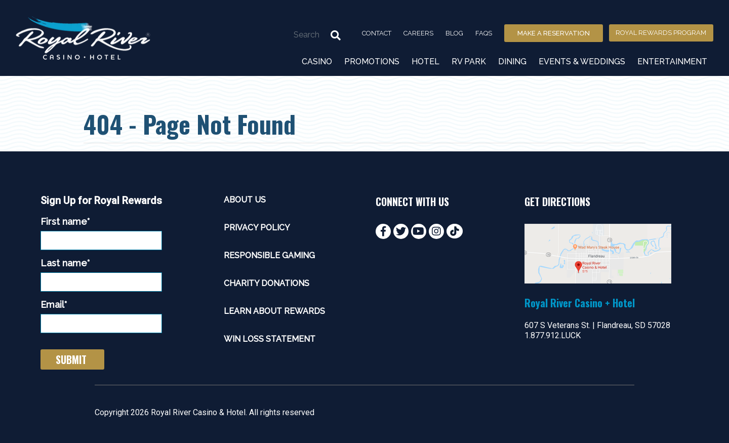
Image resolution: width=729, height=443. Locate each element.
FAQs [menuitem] (483, 33)
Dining (512, 61)
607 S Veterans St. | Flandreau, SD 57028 (597, 325)
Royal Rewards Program (661, 32)
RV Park (469, 61)
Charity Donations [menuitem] (266, 283)
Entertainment (672, 61)
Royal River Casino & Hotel (198, 412)
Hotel (425, 61)
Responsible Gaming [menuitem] (269, 255)
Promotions (371, 61)
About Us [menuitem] (245, 200)
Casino (317, 61)
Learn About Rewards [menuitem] (274, 311)
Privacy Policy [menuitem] (257, 227)
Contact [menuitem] (376, 33)
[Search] (293, 35)
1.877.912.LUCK (552, 335)
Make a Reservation (553, 33)
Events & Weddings (582, 61)
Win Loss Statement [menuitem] (269, 339)
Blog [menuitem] (454, 33)
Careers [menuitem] (418, 33)
